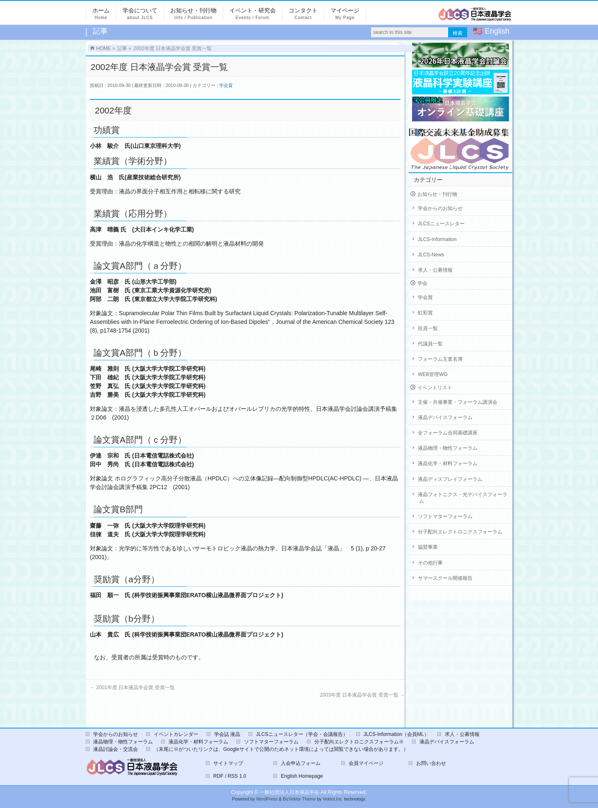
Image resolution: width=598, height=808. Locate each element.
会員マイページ (366, 763)
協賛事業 (428, 547)
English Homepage (302, 776)
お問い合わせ (431, 763)
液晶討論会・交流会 (115, 749)
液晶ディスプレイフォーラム (450, 479)
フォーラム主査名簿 (440, 359)
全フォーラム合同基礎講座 (447, 433)
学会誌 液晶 (227, 734)
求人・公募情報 (435, 270)
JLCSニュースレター (441, 224)
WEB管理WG (433, 374)
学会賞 (226, 85)
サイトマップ (228, 763)
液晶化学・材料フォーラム (447, 463)
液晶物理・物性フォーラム (447, 448)
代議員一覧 (430, 344)
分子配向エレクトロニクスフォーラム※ (359, 742)
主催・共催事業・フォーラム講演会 (457, 402)
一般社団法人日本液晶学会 (289, 792)
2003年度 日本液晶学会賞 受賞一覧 (362, 695)
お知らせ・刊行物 (437, 194)
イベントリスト (434, 388)
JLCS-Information (437, 239)
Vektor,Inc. (333, 799)
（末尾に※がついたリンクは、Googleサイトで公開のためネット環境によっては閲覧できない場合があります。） (281, 749)
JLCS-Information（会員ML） (396, 734)
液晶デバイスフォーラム (445, 417)
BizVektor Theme (299, 799)
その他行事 (430, 563)
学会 (422, 283)
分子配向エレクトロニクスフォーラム (460, 532)
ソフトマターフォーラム (445, 516)
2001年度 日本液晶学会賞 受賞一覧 (132, 687)
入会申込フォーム (301, 763)
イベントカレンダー (176, 734)
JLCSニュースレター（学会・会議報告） (301, 734)
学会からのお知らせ (440, 208)
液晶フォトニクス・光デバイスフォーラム (462, 498)
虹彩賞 (425, 313)
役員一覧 (428, 328)
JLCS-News (431, 255)
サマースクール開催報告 (445, 578)
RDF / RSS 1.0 (229, 776)
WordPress (266, 799)
